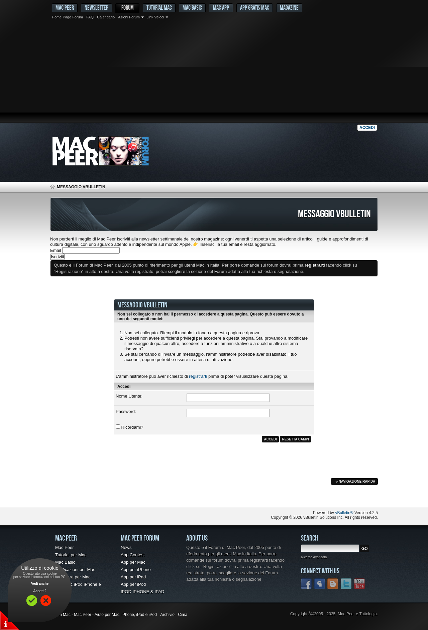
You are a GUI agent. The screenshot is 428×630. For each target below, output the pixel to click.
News (126, 547)
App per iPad (133, 576)
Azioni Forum (129, 17)
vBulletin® (344, 512)
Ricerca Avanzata (314, 557)
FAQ (90, 17)
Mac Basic (192, 7)
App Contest (133, 554)
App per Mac (133, 562)
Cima (182, 614)
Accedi (367, 127)
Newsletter (96, 7)
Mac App (221, 7)
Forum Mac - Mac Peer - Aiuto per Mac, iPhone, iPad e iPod (103, 614)
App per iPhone (136, 569)
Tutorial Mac (159, 7)
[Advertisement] (214, 72)
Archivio (167, 614)
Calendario (106, 17)
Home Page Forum (67, 17)
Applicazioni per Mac (75, 569)
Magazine (289, 7)
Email (55, 250)
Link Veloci (155, 17)
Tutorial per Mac (70, 554)
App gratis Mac (254, 7)
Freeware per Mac (72, 576)
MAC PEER (65, 7)
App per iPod (133, 584)
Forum (127, 7)
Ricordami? (129, 427)
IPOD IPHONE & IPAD (143, 591)
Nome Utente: (129, 396)
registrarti (198, 376)
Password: (126, 411)
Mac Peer (64, 547)
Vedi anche (39, 583)
